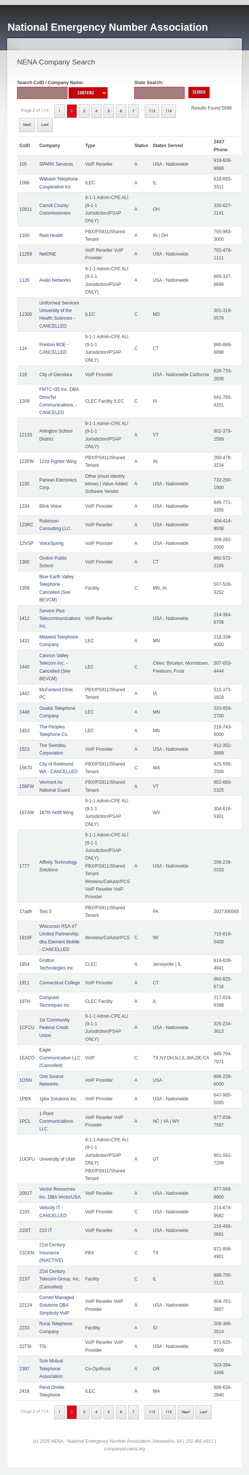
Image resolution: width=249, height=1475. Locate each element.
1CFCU (26, 1027)
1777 (24, 866)
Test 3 (45, 911)
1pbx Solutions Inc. (58, 1099)
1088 (24, 182)
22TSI (25, 1346)
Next (27, 125)
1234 (24, 506)
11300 (25, 314)
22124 (25, 1305)
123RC (26, 524)
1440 (24, 667)
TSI (43, 1346)
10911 (25, 209)
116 (23, 374)
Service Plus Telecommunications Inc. (60, 618)
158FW (26, 786)
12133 (25, 435)
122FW (26, 461)
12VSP (26, 543)
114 (168, 111)
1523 (24, 749)
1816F (25, 937)
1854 (24, 964)
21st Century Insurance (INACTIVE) (52, 1252)
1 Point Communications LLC (56, 1121)
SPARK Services (56, 164)
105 (23, 164)
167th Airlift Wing (56, 812)
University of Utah (57, 1159)
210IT (25, 1230)
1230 (24, 483)
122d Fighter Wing (58, 461)
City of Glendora (55, 374)
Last (45, 125)
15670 (25, 767)
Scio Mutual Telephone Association (51, 1368)
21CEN (26, 1252)
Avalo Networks (55, 280)
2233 (24, 1328)
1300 (24, 562)
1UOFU (27, 1159)
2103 (24, 1212)
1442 (24, 693)
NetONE (47, 254)
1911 (24, 982)
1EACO (27, 1058)
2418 (24, 1391)
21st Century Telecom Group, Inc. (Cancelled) (59, 1279)
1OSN (25, 1080)
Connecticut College (59, 982)
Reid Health (51, 235)
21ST (24, 1279)
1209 (24, 401)
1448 (24, 712)
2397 (24, 1368)
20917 (25, 1193)
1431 (24, 640)
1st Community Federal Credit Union (54, 1027)
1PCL (25, 1121)
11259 (25, 254)
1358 (24, 588)
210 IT (45, 1230)
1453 (24, 730)
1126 (24, 280)
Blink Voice (50, 506)
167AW (26, 812)
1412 (24, 618)
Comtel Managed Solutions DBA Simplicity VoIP (56, 1305)
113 (152, 111)
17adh (25, 911)
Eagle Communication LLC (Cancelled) (60, 1057)
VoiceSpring (51, 543)
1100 (24, 235)
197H (24, 1001)
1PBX (25, 1099)
